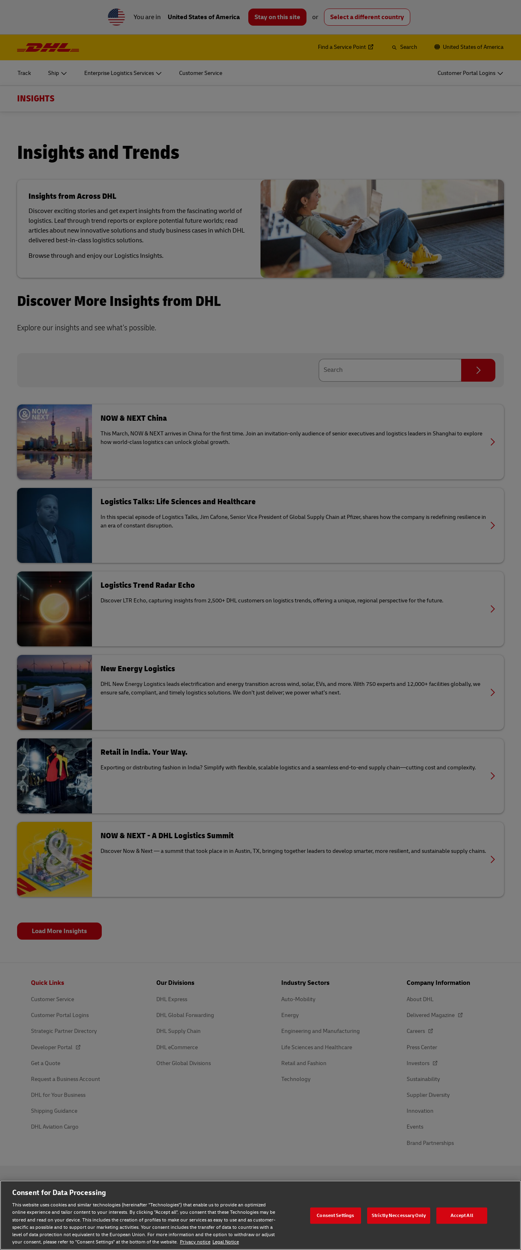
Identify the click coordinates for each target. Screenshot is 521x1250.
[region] (260, 1215)
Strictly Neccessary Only (399, 1215)
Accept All (462, 1215)
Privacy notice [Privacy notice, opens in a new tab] (195, 1242)
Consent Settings (335, 1215)
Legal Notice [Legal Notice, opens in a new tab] (225, 1242)
